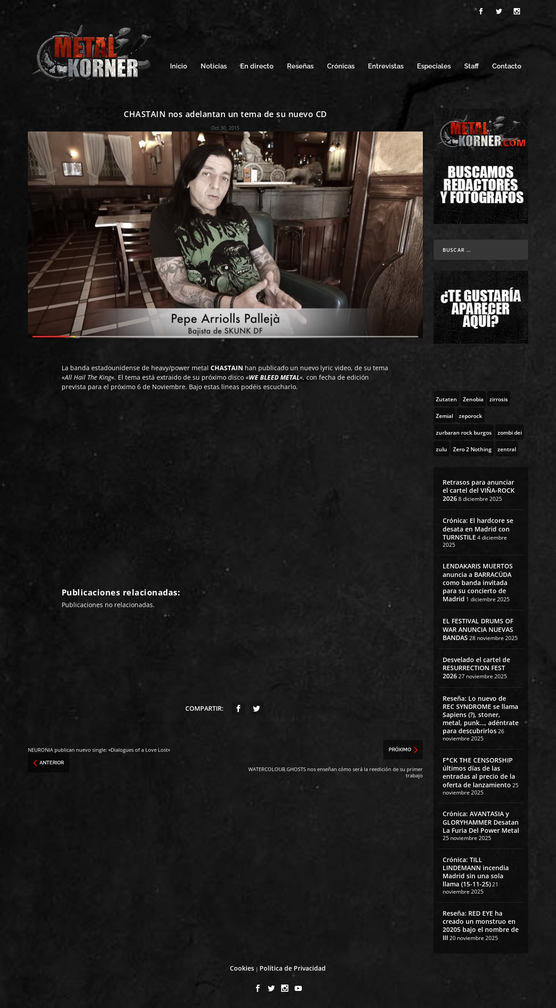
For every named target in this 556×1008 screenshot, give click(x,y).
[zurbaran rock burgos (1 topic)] (464, 432)
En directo (257, 66)
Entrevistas (386, 66)
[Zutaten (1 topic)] (446, 398)
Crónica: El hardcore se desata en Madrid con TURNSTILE (478, 528)
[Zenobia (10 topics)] (473, 398)
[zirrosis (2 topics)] (498, 398)
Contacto (506, 66)
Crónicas (340, 66)
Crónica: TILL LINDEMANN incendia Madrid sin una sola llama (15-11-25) (476, 872)
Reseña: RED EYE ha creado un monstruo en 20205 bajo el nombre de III (481, 925)
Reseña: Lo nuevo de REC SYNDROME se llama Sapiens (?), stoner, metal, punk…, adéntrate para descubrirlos (481, 715)
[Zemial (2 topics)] (444, 415)
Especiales (434, 66)
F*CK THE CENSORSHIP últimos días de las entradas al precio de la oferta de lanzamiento (479, 772)
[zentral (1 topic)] (506, 448)
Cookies (242, 968)
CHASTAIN (227, 367)
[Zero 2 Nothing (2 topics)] (472, 448)
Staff (471, 66)
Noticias (214, 66)
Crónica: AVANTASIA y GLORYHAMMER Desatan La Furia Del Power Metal (481, 821)
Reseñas (300, 66)
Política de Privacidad (293, 968)
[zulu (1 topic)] (441, 448)
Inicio (178, 66)
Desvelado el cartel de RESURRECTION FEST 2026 (476, 667)
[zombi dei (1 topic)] (509, 432)
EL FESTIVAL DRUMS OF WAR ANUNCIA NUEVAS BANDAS (478, 629)
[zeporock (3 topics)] (470, 415)
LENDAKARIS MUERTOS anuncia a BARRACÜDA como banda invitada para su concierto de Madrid (478, 582)
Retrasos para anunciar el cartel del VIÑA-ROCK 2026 (479, 490)
